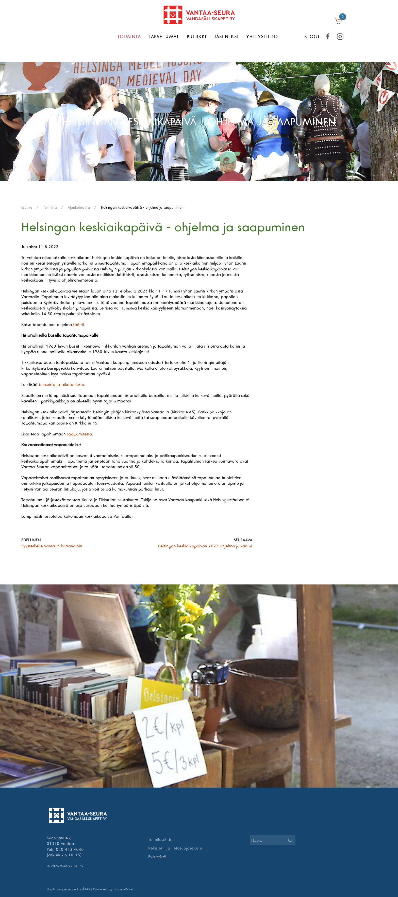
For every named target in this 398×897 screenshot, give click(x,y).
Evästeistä (157, 856)
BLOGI (311, 36)
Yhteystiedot (263, 36)
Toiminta (129, 36)
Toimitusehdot (161, 839)
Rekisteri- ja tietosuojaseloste (175, 848)
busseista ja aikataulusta (61, 384)
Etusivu (26, 207)
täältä (78, 324)
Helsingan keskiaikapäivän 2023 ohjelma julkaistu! (205, 545)
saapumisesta (79, 433)
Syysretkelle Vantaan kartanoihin (51, 545)
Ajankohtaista (79, 207)
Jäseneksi (226, 36)
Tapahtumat (164, 36)
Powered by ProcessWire (112, 889)
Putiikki (197, 36)
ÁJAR (86, 889)
